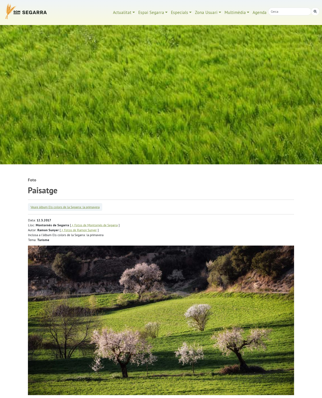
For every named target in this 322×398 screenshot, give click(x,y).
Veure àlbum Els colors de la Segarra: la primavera (65, 207)
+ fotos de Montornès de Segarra (94, 225)
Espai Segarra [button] (151, 12)
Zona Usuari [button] (206, 12)
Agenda (260, 12)
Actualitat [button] (122, 12)
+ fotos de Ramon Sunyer (79, 230)
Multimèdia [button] (235, 12)
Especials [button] (179, 12)
